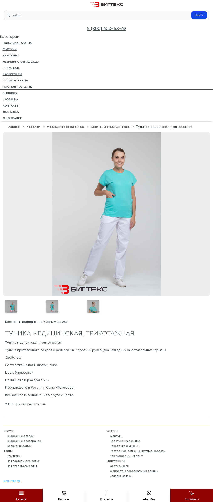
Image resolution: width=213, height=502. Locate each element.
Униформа (11, 55)
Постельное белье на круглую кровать (137, 450)
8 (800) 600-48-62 (106, 28)
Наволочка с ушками (124, 445)
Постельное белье (17, 86)
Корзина (10, 99)
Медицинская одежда (21, 61)
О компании (12, 118)
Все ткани (14, 455)
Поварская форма (17, 43)
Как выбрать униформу (126, 455)
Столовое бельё (15, 80)
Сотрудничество (19, 445)
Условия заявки (121, 475)
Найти (199, 15)
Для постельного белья (23, 460)
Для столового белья (22, 465)
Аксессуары (12, 74)
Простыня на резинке (125, 440)
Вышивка (10, 93)
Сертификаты (119, 465)
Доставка (11, 111)
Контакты (11, 105)
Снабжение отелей (20, 435)
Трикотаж (11, 68)
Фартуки (10, 49)
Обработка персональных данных (134, 470)
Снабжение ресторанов (24, 440)
